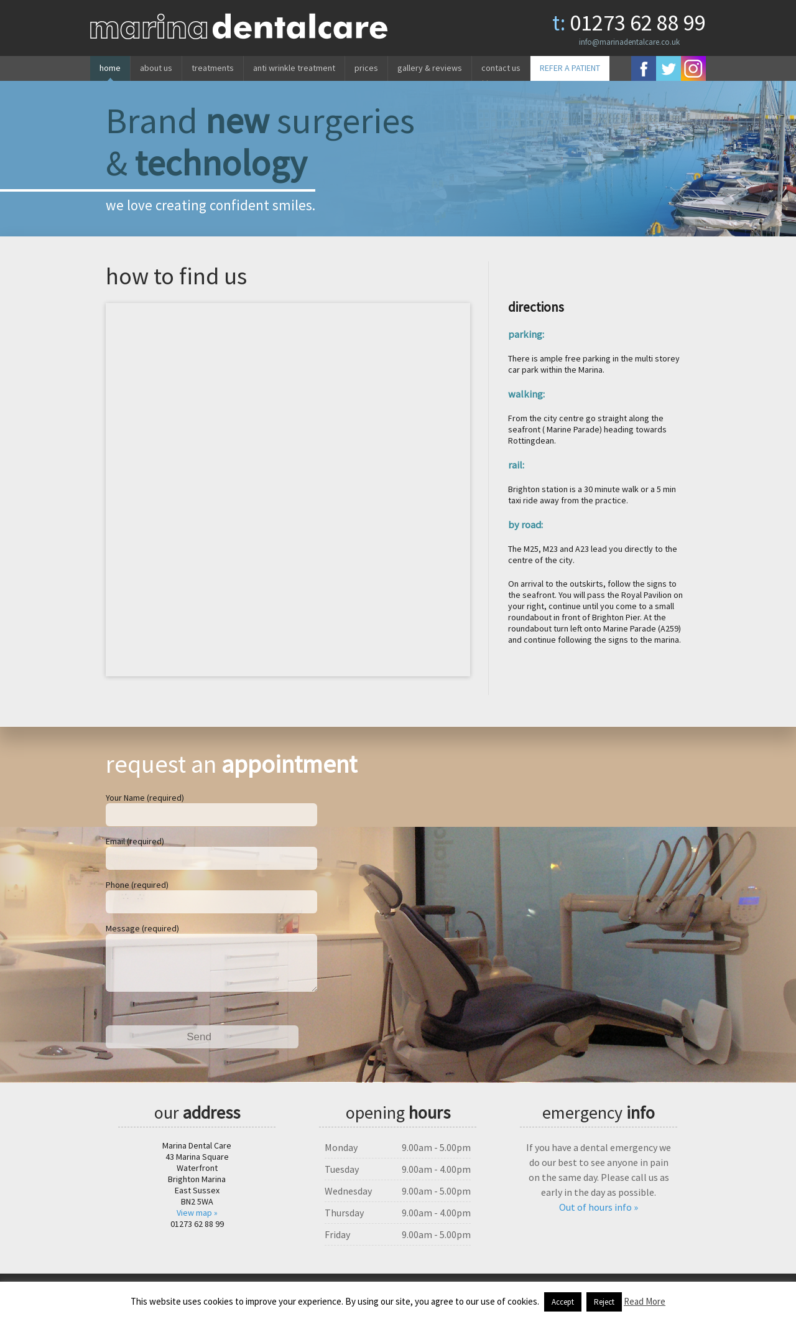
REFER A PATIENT (570, 67)
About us (156, 67)
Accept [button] (563, 1302)
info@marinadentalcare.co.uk (629, 42)
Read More (644, 1301)
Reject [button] (604, 1302)
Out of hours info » (598, 1217)
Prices (366, 67)
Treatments (213, 67)
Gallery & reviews (429, 67)
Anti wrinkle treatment (294, 67)
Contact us (501, 67)
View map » (197, 1222)
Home (110, 67)
